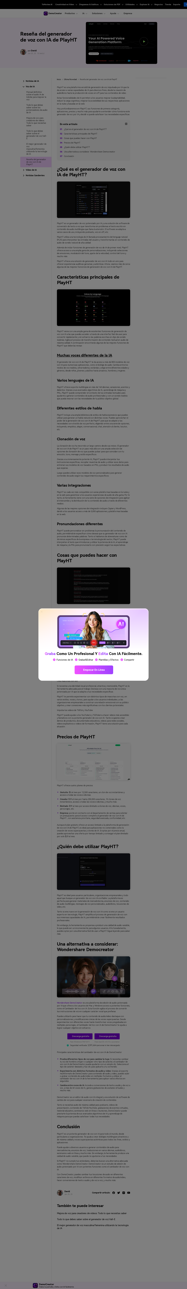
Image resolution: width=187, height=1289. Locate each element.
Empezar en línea (94, 669)
